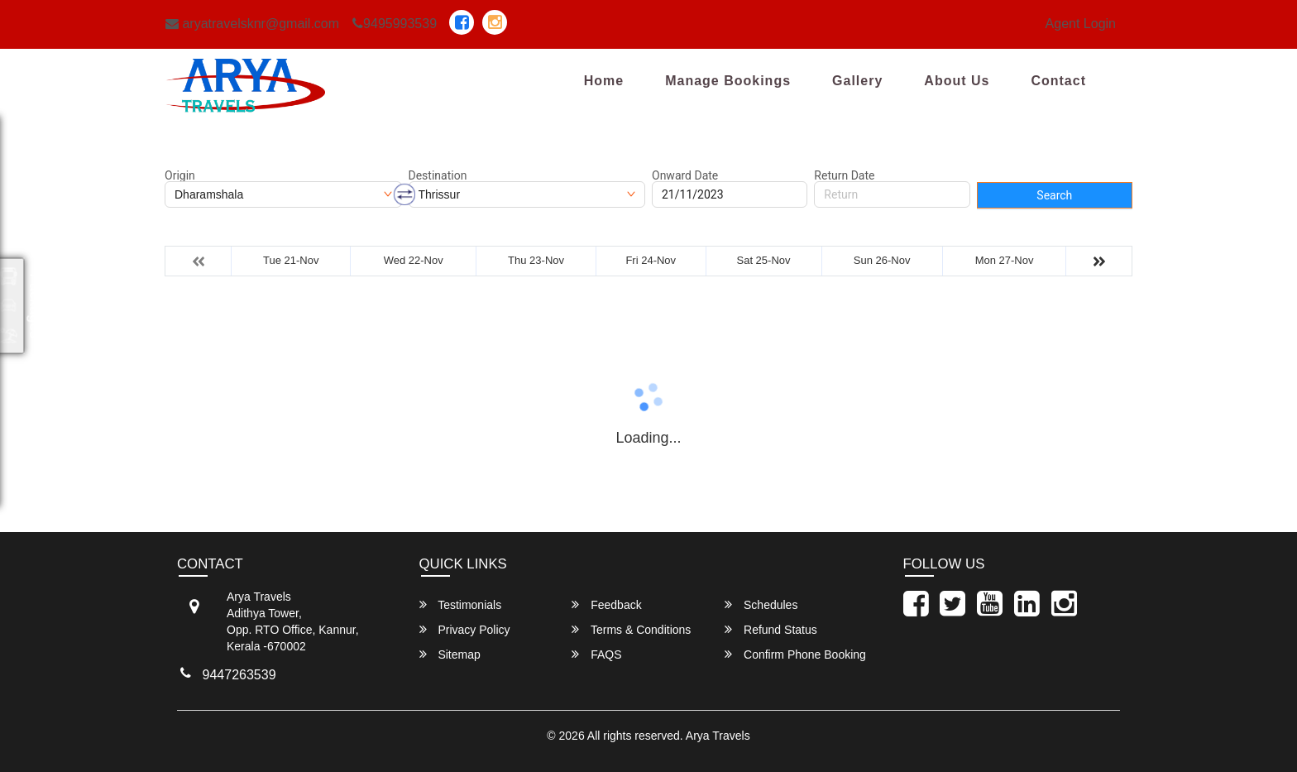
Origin (180, 175)
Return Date (844, 175)
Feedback (606, 604)
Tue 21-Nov (290, 260)
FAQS (596, 654)
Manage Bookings (728, 81)
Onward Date (685, 175)
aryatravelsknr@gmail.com (252, 24)
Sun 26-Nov (882, 260)
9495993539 (394, 24)
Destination (438, 175)
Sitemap (450, 654)
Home (604, 81)
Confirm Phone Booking (795, 654)
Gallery (857, 81)
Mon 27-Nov (1004, 260)
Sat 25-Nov (764, 260)
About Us (956, 81)
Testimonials (460, 604)
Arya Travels (718, 735)
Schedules (761, 604)
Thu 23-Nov (536, 260)
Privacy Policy (464, 629)
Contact (1058, 81)
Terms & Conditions (631, 629)
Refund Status (771, 629)
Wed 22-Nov (413, 260)
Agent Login (1081, 24)
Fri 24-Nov (650, 260)
